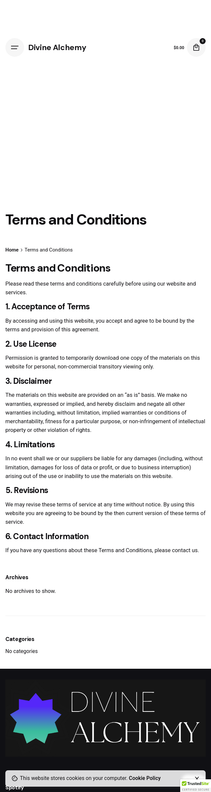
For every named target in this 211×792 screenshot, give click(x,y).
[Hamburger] (14, 47)
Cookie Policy (145, 778)
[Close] (197, 778)
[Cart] (196, 47)
